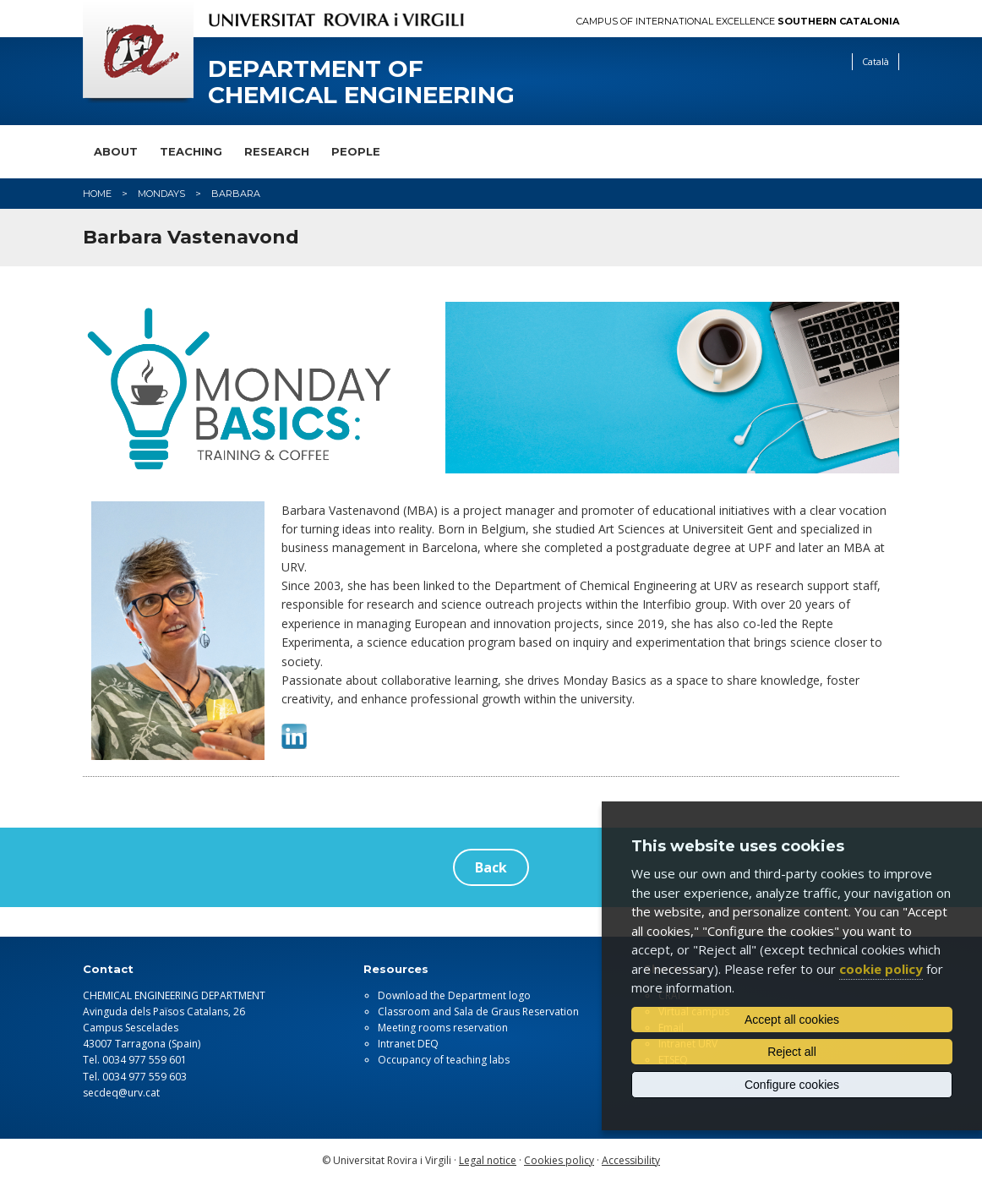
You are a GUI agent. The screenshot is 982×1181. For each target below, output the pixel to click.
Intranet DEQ (408, 1043)
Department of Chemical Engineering (361, 82)
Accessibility (631, 1160)
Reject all (791, 1051)
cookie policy (881, 968)
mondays (161, 194)
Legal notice (487, 1160)
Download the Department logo (454, 995)
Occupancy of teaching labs (444, 1060)
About (116, 151)
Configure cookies (792, 1084)
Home (97, 194)
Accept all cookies (792, 1019)
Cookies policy (559, 1160)
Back (491, 867)
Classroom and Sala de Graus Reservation (478, 1011)
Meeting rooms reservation (443, 1027)
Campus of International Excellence (737, 21)
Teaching (191, 151)
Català (875, 61)
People (355, 151)
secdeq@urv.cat (121, 1092)
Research (276, 151)
